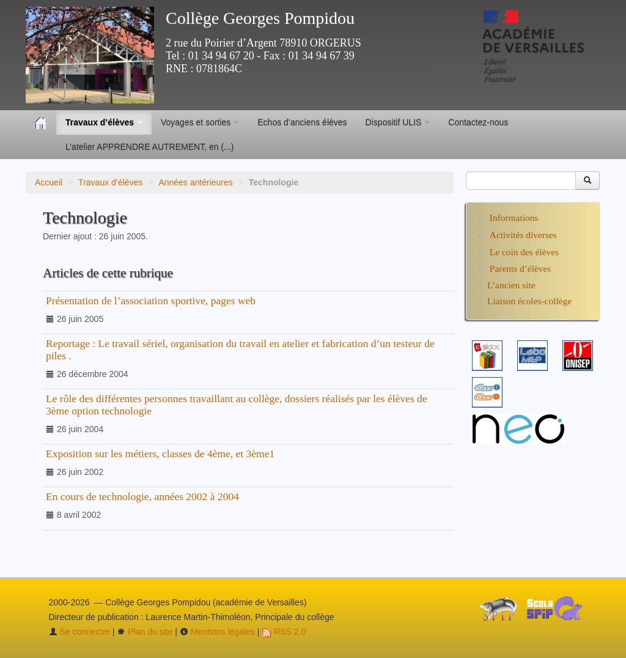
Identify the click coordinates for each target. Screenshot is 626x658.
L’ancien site (511, 285)
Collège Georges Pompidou (260, 18)
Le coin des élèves (524, 252)
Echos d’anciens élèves (302, 122)
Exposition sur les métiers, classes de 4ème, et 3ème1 (160, 453)
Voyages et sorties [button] (200, 122)
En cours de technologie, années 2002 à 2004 (142, 496)
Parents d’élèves (520, 268)
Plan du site (144, 632)
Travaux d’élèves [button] (103, 122)
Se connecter (79, 632)
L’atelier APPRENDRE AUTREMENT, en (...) (149, 147)
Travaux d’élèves (110, 182)
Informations (514, 217)
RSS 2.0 (284, 632)
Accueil (48, 182)
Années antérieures (195, 182)
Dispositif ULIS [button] (398, 122)
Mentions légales (217, 632)
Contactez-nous (478, 122)
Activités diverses (523, 235)
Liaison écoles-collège (529, 301)
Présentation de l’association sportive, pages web (151, 300)
